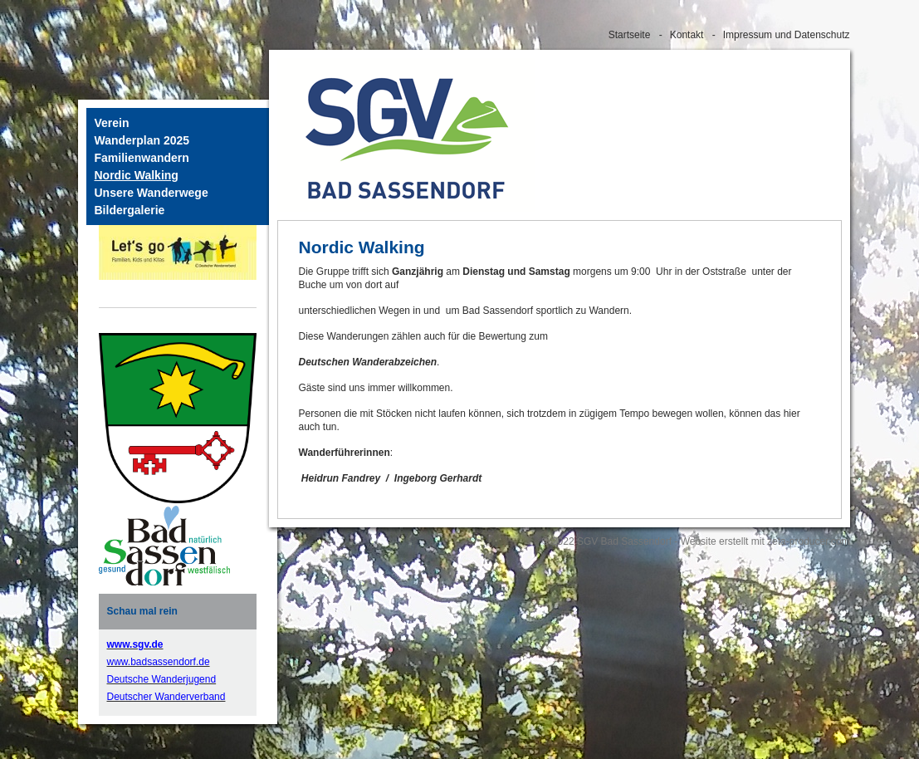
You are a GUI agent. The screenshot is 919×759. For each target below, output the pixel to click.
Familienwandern (142, 157)
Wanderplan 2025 (142, 140)
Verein (112, 123)
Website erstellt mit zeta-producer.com (765, 541)
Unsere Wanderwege (151, 192)
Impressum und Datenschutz (786, 35)
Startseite (630, 35)
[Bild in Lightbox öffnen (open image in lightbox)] (164, 545)
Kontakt (687, 35)
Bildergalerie (130, 210)
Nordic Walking (136, 175)
